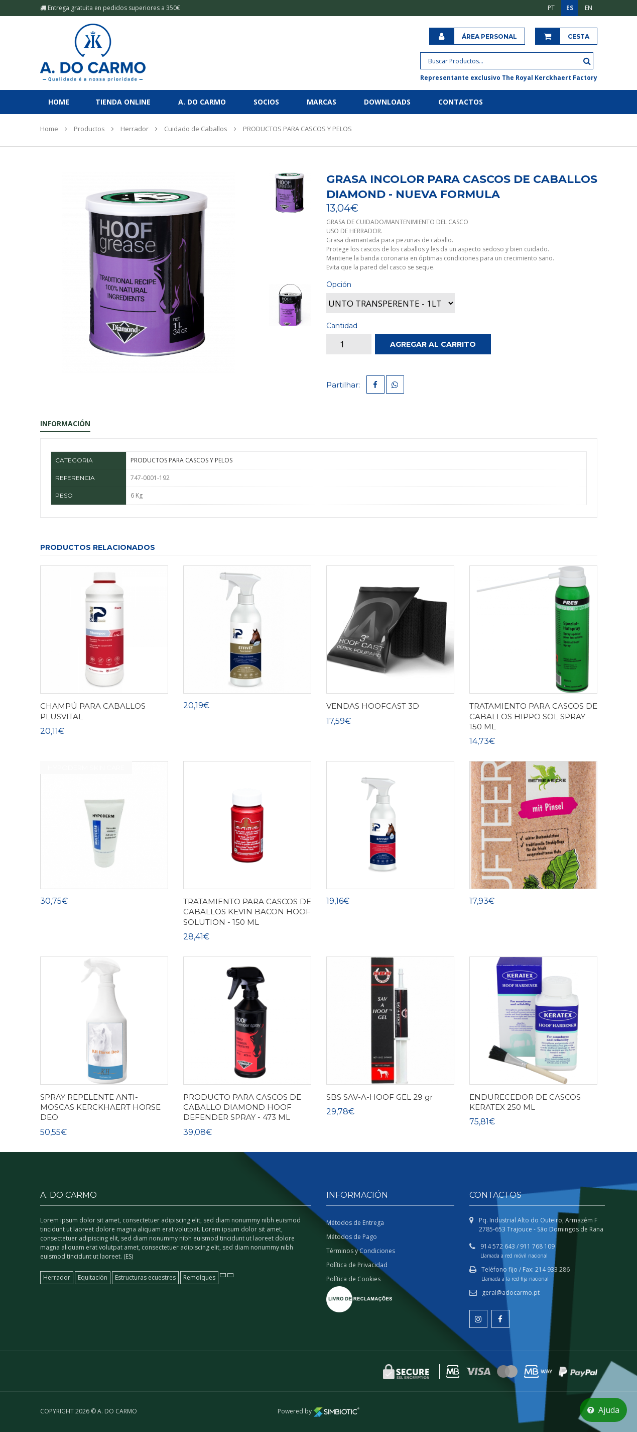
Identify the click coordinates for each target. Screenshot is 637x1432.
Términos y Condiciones (360, 1251)
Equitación (92, 1277)
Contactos (460, 102)
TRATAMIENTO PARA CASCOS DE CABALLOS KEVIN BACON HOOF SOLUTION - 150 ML (247, 912)
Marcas (321, 102)
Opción (338, 284)
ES (569, 8)
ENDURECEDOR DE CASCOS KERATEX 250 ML (525, 1102)
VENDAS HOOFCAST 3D (372, 706)
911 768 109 (537, 1246)
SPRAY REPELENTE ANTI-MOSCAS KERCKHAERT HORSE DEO (100, 1107)
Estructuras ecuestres (145, 1277)
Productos (89, 128)
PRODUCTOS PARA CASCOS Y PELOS (297, 128)
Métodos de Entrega (355, 1222)
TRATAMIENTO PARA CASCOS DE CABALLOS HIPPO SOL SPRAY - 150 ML (533, 716)
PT (551, 8)
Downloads (387, 102)
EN (588, 8)
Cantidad (341, 325)
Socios (266, 102)
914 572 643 (497, 1246)
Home (58, 102)
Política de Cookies (353, 1279)
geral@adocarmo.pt (511, 1292)
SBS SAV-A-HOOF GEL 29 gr (379, 1097)
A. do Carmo (202, 102)
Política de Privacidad (357, 1265)
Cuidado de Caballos (195, 128)
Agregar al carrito (433, 344)
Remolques (199, 1277)
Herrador (134, 128)
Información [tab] (65, 423)
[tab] (290, 192)
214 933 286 (552, 1269)
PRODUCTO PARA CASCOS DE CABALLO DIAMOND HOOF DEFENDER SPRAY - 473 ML (242, 1107)
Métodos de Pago (351, 1236)
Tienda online (123, 102)
